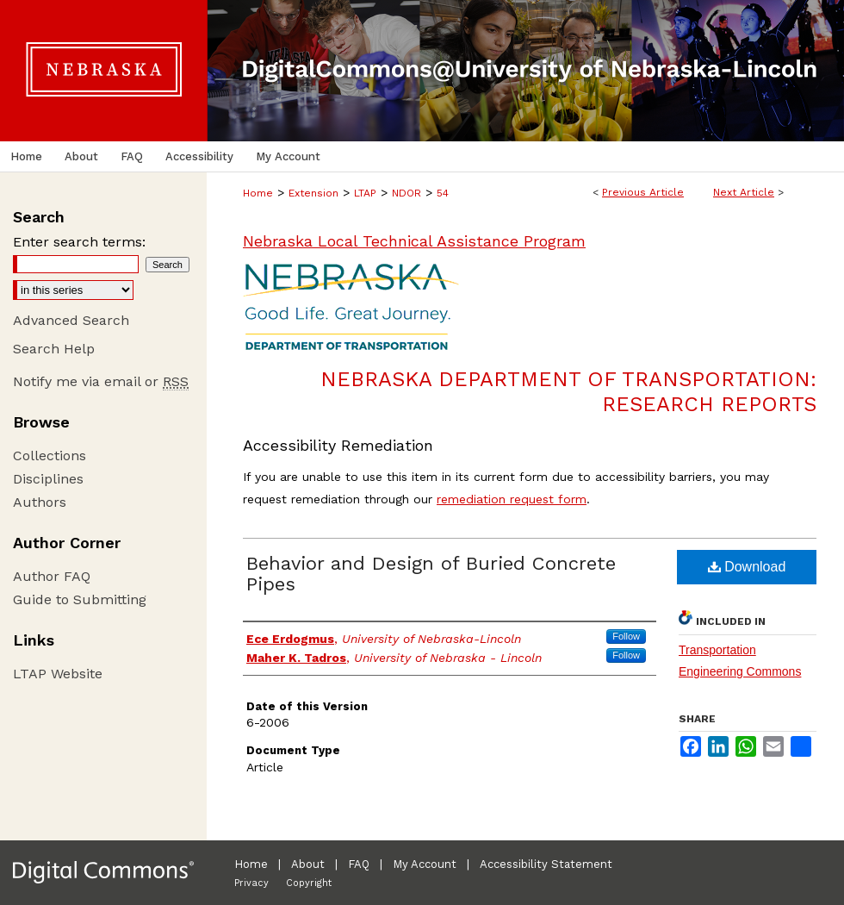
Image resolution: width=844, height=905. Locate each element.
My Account (424, 864)
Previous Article (643, 192)
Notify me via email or (101, 381)
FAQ (358, 864)
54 (443, 193)
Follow (626, 636)
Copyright (309, 883)
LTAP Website (57, 673)
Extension (313, 193)
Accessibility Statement (546, 864)
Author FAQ (51, 576)
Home (258, 193)
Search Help (54, 348)
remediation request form (511, 499)
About (308, 864)
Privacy (251, 883)
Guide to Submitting (79, 599)
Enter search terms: (79, 242)
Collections (49, 455)
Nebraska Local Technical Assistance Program (414, 241)
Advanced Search (71, 320)
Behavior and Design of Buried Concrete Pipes (431, 573)
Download (747, 566)
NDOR (406, 193)
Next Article (743, 192)
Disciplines (48, 479)
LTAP (365, 193)
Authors (39, 502)
